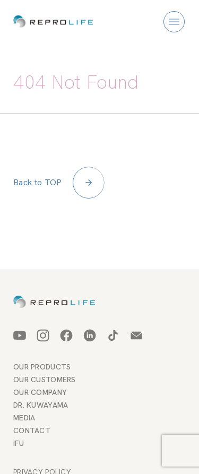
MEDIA (24, 417)
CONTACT (31, 430)
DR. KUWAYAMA (40, 405)
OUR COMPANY (40, 392)
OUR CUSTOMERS (44, 379)
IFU (18, 443)
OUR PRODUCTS (42, 366)
